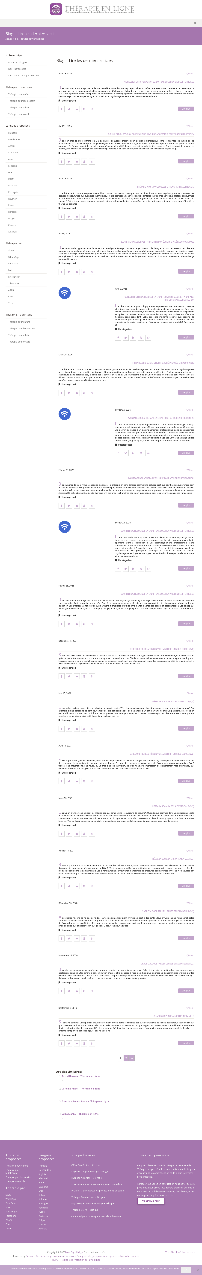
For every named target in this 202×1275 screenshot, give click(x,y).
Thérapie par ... (17, 1188)
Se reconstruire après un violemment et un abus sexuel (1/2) (162, 649)
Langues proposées (46, 1157)
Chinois (12, 225)
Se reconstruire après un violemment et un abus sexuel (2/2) (162, 753)
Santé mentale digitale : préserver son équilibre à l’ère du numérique (157, 241)
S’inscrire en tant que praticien (23, 75)
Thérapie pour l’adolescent (21, 100)
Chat (10, 296)
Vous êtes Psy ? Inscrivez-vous (180, 1252)
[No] (198, 1269)
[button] (7, 22)
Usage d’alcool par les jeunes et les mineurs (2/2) (167, 911)
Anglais (11, 145)
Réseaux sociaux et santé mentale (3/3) (173, 701)
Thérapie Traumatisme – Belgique (88, 1197)
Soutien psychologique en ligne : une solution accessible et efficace (157, 530)
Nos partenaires (83, 1155)
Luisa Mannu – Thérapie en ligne (80, 1113)
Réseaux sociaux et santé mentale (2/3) (173, 806)
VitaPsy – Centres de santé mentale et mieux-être (96, 1184)
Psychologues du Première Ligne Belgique (92, 1203)
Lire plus (186, 108)
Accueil (9, 39)
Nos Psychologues (17, 62)
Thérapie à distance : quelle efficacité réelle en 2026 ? (165, 186)
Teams (11, 303)
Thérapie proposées (13, 1157)
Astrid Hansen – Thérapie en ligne (81, 1076)
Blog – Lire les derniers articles (29, 39)
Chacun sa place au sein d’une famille (174, 1016)
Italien (11, 178)
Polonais (12, 185)
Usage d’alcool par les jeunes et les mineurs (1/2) (167, 963)
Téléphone (13, 283)
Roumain (12, 198)
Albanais (12, 231)
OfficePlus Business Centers (85, 1165)
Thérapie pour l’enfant (17, 1165)
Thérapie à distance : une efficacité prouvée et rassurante (163, 362)
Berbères (13, 211)
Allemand (13, 152)
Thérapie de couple (15, 1181)
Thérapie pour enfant (19, 94)
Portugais (13, 192)
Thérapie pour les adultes (18, 1177)
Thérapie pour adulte (19, 107)
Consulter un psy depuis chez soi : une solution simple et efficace (159, 81)
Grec (10, 172)
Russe (11, 205)
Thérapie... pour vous (153, 1155)
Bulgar (11, 218)
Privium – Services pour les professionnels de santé (97, 1190)
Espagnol (13, 165)
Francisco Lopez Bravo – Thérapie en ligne (86, 1101)
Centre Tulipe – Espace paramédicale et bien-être (96, 1216)
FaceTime (13, 263)
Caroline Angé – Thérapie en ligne (81, 1088)
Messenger (14, 276)
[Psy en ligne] (59, 9)
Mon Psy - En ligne (74, 1252)
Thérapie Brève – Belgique (84, 1209)
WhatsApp (13, 257)
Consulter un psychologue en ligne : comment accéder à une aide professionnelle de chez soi (159, 298)
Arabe (11, 159)
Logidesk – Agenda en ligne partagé (89, 1171)
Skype (11, 250)
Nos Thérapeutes (17, 68)
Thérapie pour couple (19, 114)
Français (12, 132)
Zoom (11, 289)
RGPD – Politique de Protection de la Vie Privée (76, 1259)
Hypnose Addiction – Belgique (86, 1177)
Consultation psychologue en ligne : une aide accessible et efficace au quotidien (151, 134)
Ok (186, 1270)
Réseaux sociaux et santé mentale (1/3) (173, 858)
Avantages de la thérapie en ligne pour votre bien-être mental (161, 418)
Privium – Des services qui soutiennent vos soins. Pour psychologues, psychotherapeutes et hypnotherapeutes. (83, 1256)
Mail (10, 270)
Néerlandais (14, 139)
